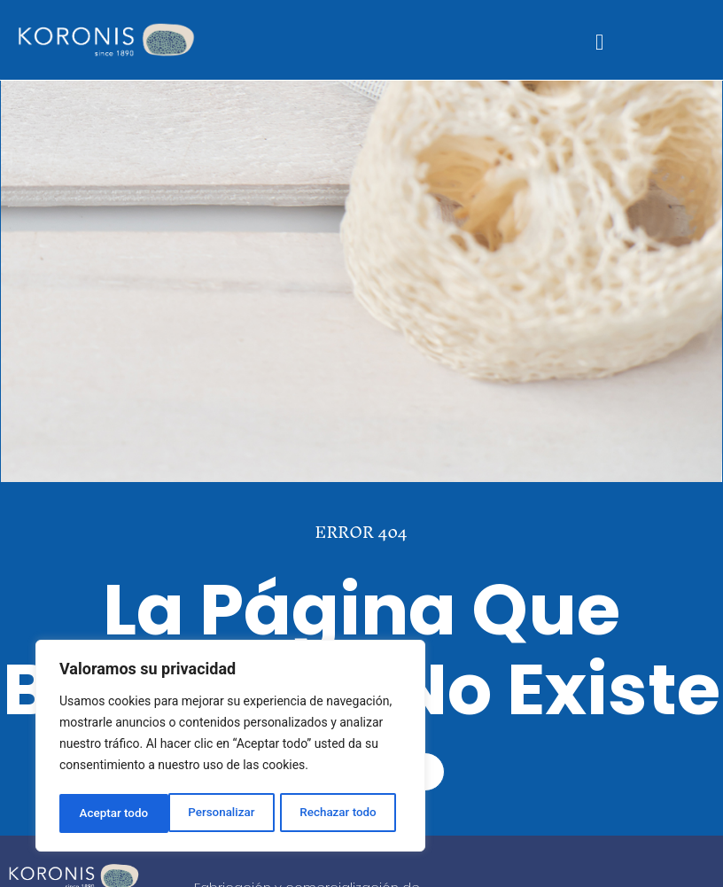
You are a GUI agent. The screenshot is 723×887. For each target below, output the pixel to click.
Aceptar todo (348, 813)
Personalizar (111, 813)
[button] (600, 42)
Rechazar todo (229, 813)
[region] (230, 748)
